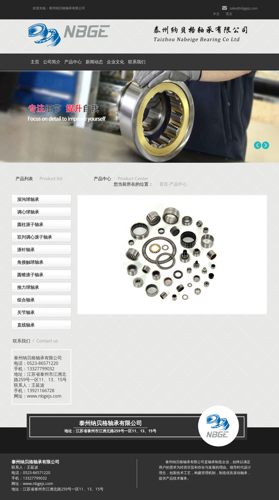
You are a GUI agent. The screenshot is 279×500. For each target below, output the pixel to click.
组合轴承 (26, 300)
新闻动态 (94, 62)
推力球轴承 (28, 287)
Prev (258, 145)
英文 (229, 13)
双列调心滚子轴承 (34, 237)
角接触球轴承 (30, 262)
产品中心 (73, 62)
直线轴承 (26, 325)
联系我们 (136, 62)
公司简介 (51, 62)
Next (265, 145)
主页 (35, 62)
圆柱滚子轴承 (30, 224)
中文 (216, 13)
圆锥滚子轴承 (30, 275)
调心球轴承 (28, 212)
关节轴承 (26, 312)
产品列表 (24, 179)
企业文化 (115, 62)
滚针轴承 (26, 250)
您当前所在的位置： (133, 184)
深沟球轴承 (28, 199)
